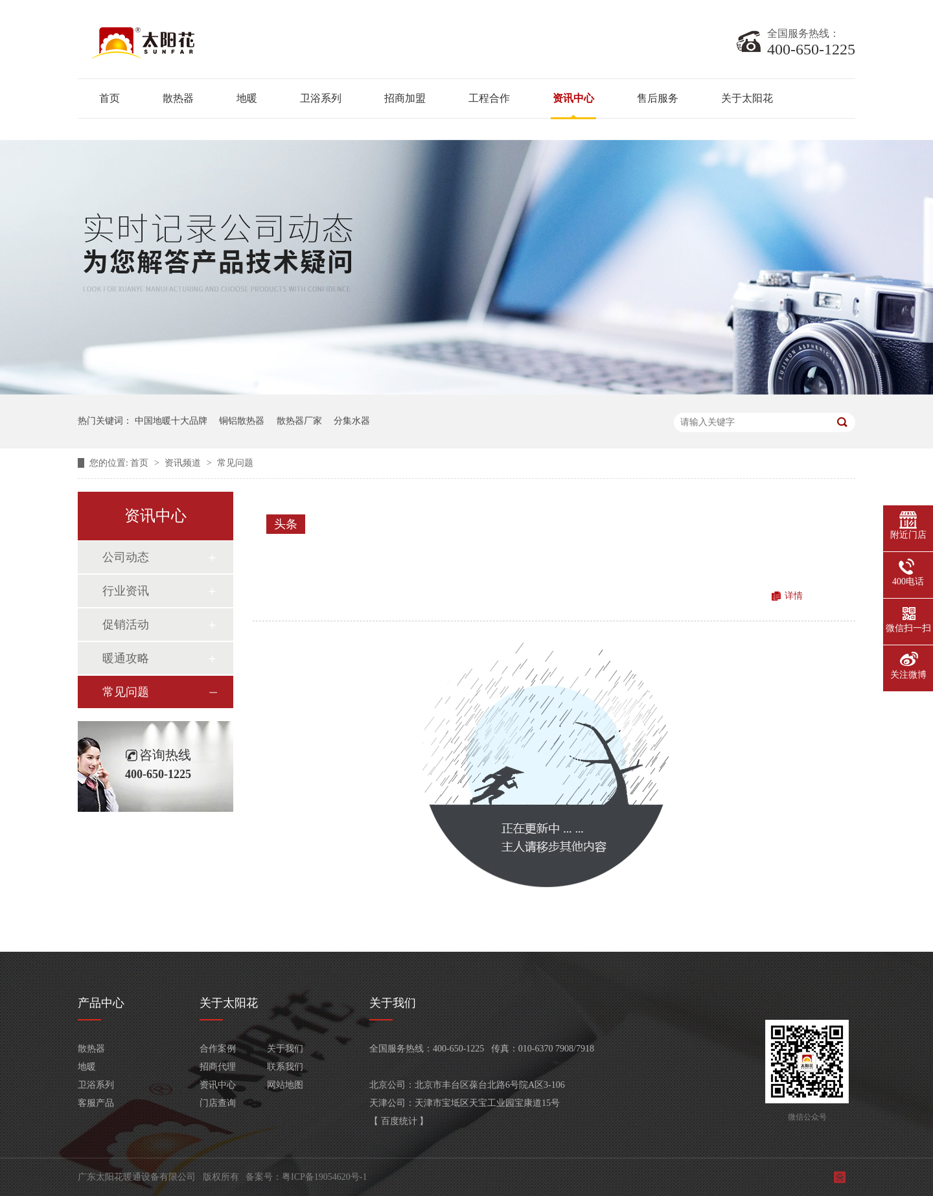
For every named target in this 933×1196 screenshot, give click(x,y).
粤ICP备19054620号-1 (324, 1177)
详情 (794, 596)
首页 (109, 98)
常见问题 (235, 463)
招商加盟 (405, 98)
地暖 (246, 98)
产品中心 (101, 1002)
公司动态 (125, 557)
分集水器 (352, 421)
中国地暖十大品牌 (171, 421)
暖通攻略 (125, 658)
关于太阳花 (747, 98)
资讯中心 (573, 98)
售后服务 (657, 98)
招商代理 (218, 1067)
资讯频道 (184, 463)
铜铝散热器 (241, 421)
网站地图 (285, 1085)
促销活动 (125, 624)
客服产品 (96, 1103)
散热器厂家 (299, 421)
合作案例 (218, 1048)
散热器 (178, 98)
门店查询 (218, 1103)
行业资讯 (125, 590)
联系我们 (285, 1067)
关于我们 (285, 1048)
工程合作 (489, 98)
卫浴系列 (320, 98)
